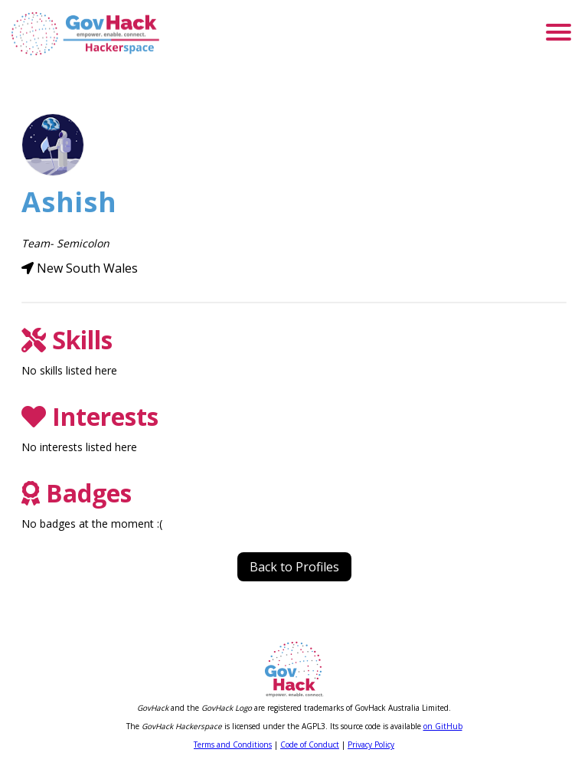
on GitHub (442, 726)
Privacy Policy (371, 744)
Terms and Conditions (233, 744)
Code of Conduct (309, 744)
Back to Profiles (294, 566)
